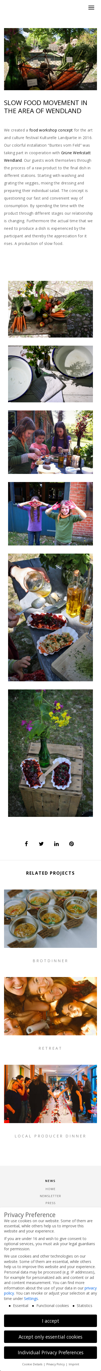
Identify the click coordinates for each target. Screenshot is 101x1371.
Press (50, 1203)
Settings (31, 1298)
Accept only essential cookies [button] (50, 1336)
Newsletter (50, 1196)
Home (50, 1189)
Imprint (74, 1364)
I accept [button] (50, 1321)
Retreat (50, 1125)
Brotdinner (50, 961)
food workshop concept (51, 130)
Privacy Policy (55, 1364)
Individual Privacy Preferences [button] (50, 1352)
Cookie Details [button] (32, 1364)
